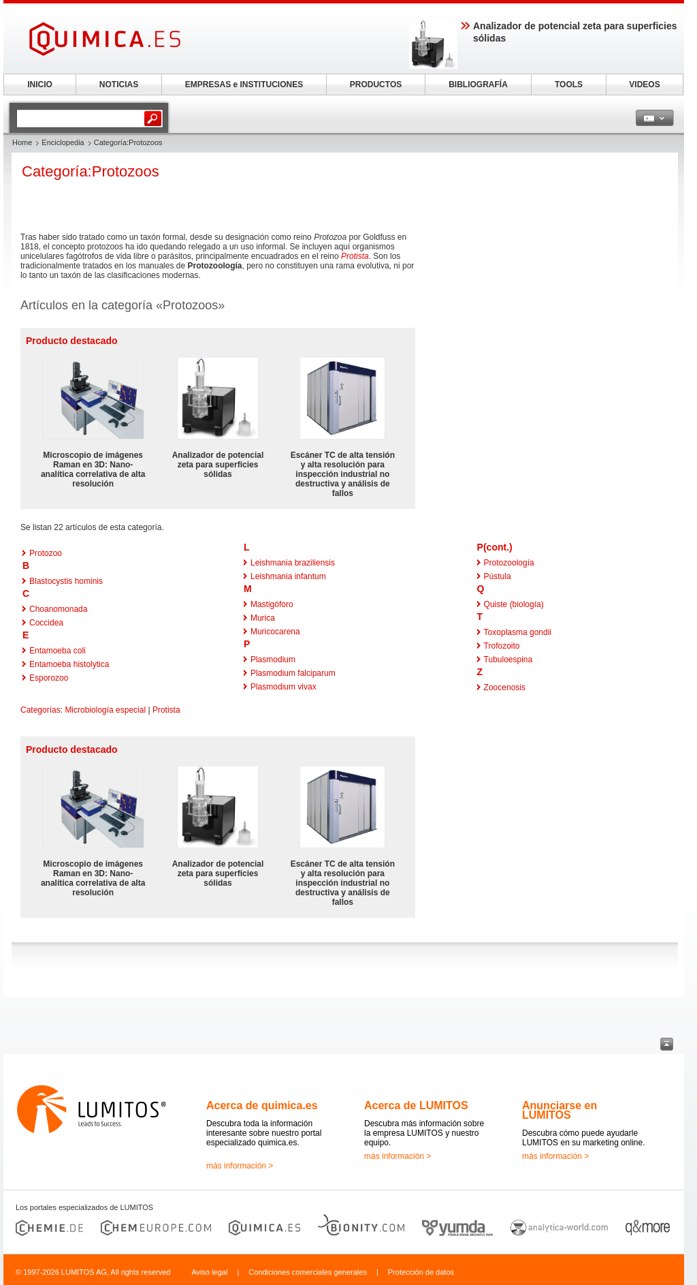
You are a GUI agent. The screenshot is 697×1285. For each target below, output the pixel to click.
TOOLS (569, 84)
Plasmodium (272, 659)
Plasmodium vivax (283, 687)
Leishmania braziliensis (292, 563)
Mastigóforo (271, 604)
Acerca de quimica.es (262, 1105)
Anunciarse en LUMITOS (559, 1110)
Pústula (497, 576)
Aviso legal (209, 1272)
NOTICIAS (118, 84)
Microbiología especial (105, 710)
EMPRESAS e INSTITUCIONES (244, 84)
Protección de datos (421, 1272)
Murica (262, 618)
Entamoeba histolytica (69, 664)
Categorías (40, 710)
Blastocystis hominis (66, 581)
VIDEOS (644, 84)
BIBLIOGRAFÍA (478, 84)
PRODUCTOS (376, 84)
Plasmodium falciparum (293, 673)
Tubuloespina (508, 659)
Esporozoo (48, 678)
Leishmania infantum (288, 576)
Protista (355, 256)
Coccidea (46, 623)
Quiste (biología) (514, 604)
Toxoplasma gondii (517, 632)
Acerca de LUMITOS (416, 1105)
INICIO (39, 84)
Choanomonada (58, 609)
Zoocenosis (504, 687)
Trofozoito (502, 646)
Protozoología (509, 563)
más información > (239, 1166)
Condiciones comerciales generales (307, 1272)
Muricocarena (275, 631)
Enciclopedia (63, 142)
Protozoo (45, 553)
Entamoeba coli (57, 650)
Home (22, 142)
